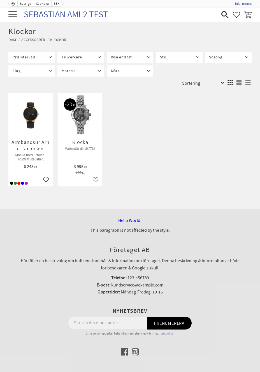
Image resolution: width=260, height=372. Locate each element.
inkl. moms (243, 3)
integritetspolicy (162, 333)
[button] (13, 15)
